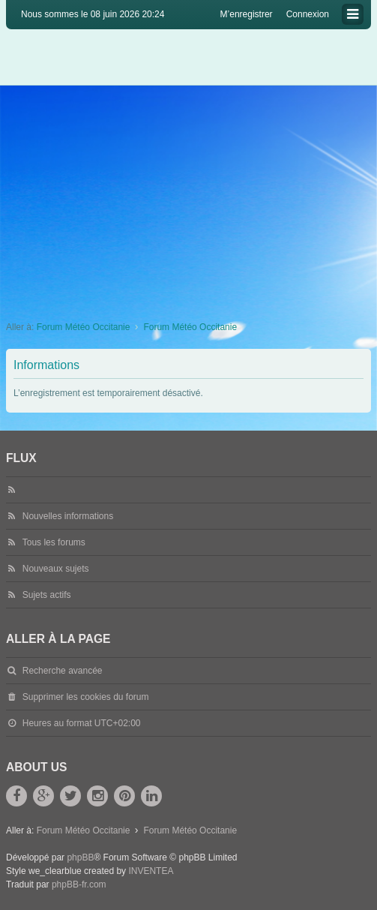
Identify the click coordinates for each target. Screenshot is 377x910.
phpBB (80, 857)
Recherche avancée (62, 670)
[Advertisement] (188, 198)
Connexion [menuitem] (307, 14)
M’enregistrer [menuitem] (246, 14)
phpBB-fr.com (79, 884)
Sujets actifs (46, 595)
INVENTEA (150, 871)
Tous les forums (53, 542)
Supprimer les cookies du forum (85, 697)
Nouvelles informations (67, 516)
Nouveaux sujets (55, 568)
